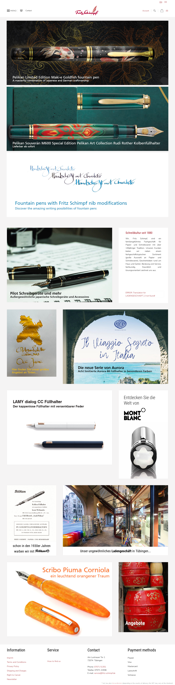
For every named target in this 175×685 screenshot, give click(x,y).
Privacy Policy (13, 666)
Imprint (10, 658)
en (161, 2)
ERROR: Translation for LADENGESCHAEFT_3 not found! (140, 294)
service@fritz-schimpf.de (104, 673)
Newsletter (12, 679)
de (165, 2)
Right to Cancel (13, 675)
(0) (163, 10)
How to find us (54, 661)
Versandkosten (117, 683)
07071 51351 (100, 666)
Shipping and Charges (16, 670)
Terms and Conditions (16, 662)
